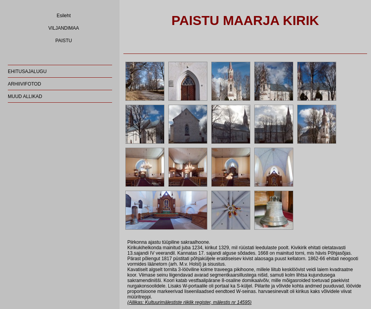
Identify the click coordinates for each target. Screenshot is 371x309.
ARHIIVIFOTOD (24, 84)
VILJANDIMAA (63, 28)
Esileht (64, 15)
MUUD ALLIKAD (25, 96)
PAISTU (63, 40)
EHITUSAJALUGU (27, 71)
